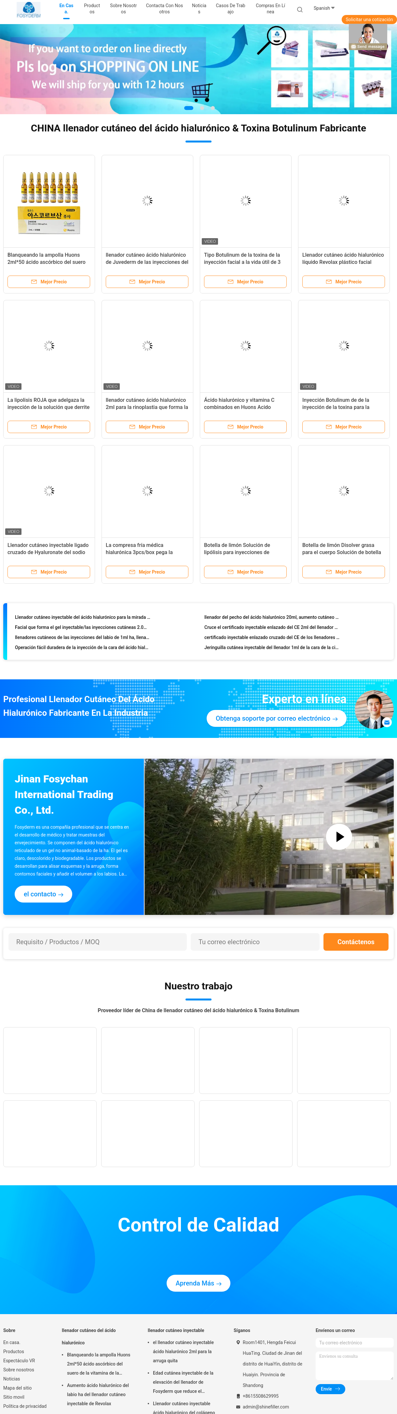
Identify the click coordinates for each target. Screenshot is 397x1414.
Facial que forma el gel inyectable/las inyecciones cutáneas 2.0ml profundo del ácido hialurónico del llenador (83, 628)
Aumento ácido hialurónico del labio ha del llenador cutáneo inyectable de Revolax (98, 1394)
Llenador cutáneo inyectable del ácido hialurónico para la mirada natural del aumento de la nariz (83, 618)
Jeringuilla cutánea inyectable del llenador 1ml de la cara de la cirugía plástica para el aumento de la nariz (272, 648)
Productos (13, 1351)
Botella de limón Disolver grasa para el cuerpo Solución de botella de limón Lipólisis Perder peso (341, 552)
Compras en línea (270, 8)
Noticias (11, 1378)
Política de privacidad (25, 1406)
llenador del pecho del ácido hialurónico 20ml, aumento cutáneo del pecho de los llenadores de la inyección (272, 618)
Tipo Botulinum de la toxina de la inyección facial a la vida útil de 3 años (242, 262)
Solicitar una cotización (369, 19)
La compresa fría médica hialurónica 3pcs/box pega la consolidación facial (139, 552)
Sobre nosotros (18, 1369)
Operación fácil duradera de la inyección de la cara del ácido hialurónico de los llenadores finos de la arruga (83, 648)
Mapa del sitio (17, 1388)
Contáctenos (356, 942)
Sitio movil (13, 1397)
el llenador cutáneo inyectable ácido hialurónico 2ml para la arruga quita (183, 1351)
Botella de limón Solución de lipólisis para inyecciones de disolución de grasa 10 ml (237, 552)
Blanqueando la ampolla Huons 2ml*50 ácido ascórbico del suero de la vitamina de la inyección (46, 262)
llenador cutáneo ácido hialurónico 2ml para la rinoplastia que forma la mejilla (147, 407)
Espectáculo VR (19, 1360)
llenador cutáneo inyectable (176, 1330)
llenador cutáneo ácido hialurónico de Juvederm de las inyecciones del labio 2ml (147, 262)
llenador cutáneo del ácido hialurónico (89, 1336)
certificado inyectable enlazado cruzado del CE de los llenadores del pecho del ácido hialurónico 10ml (272, 638)
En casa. (12, 1342)
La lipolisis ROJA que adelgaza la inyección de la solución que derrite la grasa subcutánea (48, 407)
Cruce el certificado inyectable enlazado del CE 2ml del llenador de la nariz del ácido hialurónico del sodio (272, 628)
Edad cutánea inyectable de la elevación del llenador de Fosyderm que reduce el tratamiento (183, 1383)
